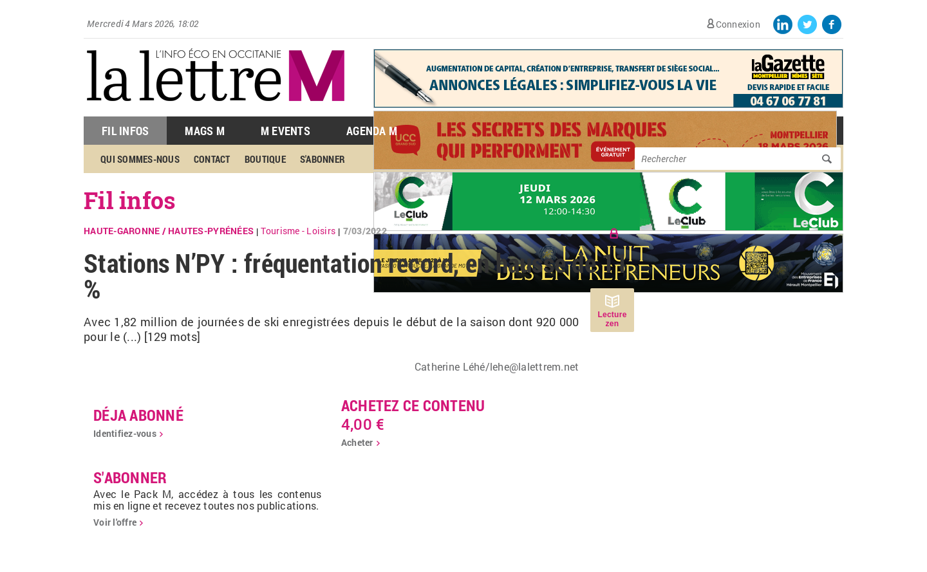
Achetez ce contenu (413, 405)
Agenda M (371, 130)
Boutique (265, 158)
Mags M (205, 130)
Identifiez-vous (124, 433)
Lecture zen (611, 319)
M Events (285, 130)
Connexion (738, 24)
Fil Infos (125, 130)
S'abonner (322, 158)
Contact (212, 158)
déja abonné (138, 415)
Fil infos (130, 200)
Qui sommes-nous (140, 158)
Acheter (357, 442)
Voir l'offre (114, 522)
